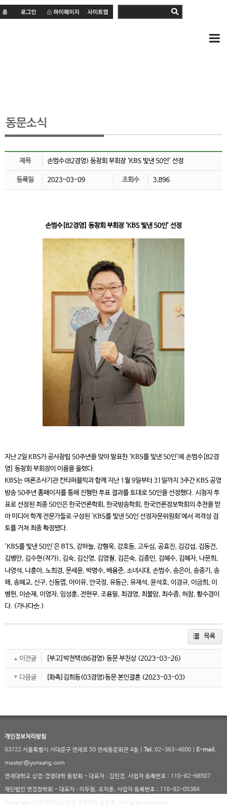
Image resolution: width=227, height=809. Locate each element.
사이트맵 (98, 12)
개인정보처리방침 (25, 736)
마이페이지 (62, 12)
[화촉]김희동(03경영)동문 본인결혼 (93, 677)
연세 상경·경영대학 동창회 (80, 38)
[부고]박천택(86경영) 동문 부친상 (91, 658)
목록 (209, 636)
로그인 (28, 12)
